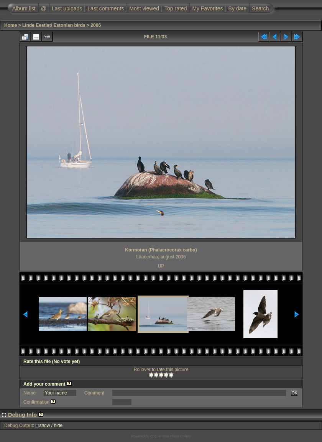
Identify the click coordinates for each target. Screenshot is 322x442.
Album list (24, 8)
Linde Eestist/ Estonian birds (53, 25)
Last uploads (67, 8)
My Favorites (207, 8)
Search (260, 8)
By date (237, 8)
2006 (95, 25)
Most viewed (144, 8)
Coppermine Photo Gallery (170, 436)
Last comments (105, 8)
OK (294, 393)
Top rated (175, 8)
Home (10, 25)
